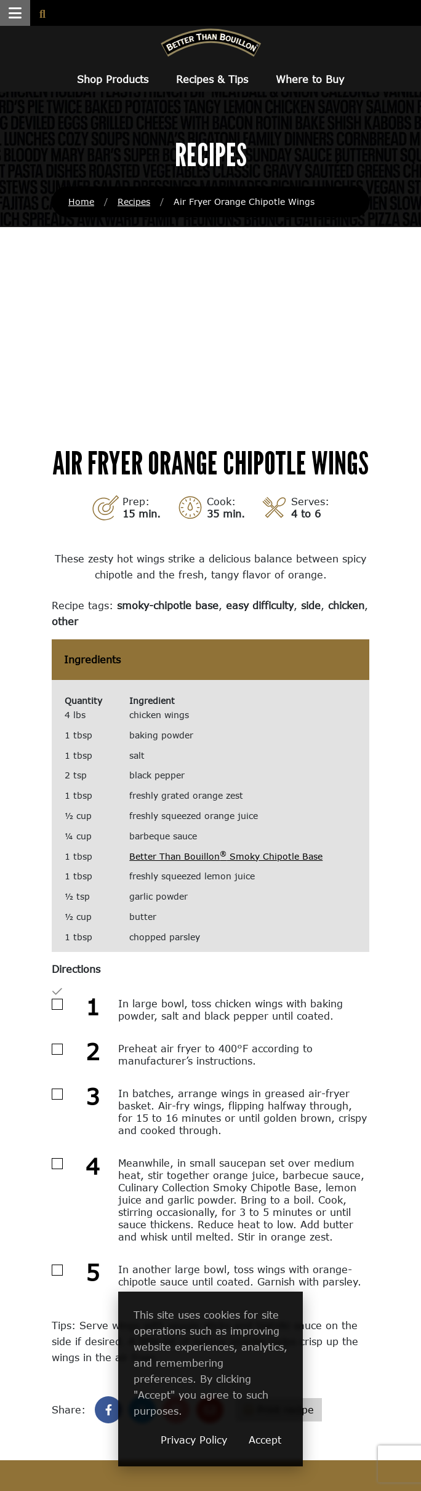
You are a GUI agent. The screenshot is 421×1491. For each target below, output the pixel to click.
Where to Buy (310, 79)
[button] (15, 13)
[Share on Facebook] (108, 1409)
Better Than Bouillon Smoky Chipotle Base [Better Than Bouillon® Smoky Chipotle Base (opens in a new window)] (226, 856)
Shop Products (112, 79)
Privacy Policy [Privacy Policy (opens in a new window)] (194, 1439)
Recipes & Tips (212, 79)
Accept (265, 1439)
